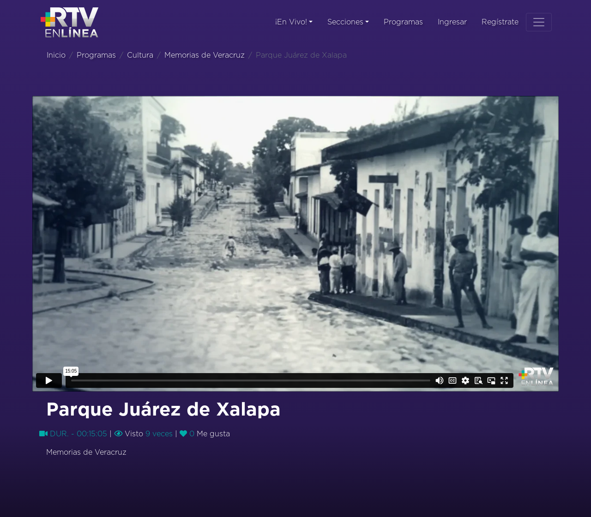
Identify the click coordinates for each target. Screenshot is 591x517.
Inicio (56, 55)
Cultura (140, 55)
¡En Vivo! (291, 22)
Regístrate (500, 22)
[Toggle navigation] (539, 22)
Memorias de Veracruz (204, 55)
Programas (403, 22)
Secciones (345, 22)
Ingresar (452, 22)
